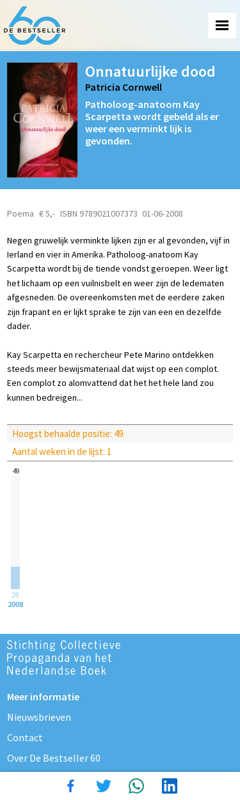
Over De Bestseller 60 (53, 757)
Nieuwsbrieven (39, 717)
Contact (25, 737)
